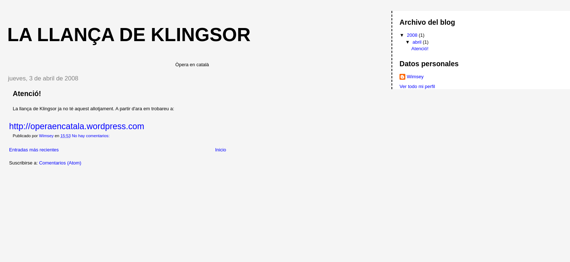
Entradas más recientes (34, 149)
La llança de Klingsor (128, 34)
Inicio (220, 149)
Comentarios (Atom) (60, 163)
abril (418, 42)
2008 (413, 35)
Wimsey (415, 76)
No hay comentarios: (91, 136)
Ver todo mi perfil (417, 86)
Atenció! (27, 94)
